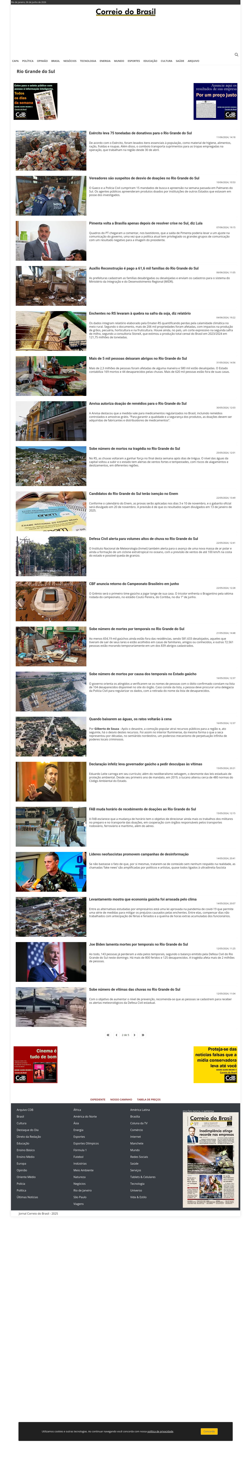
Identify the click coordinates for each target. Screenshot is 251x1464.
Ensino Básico (26, 1150)
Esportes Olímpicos (86, 1143)
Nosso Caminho (121, 1099)
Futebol (78, 1157)
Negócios (69, 61)
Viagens (78, 1204)
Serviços (135, 1170)
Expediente (97, 1099)
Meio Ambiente (83, 1170)
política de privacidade (160, 1431)
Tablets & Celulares (143, 1177)
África (77, 1110)
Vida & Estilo (138, 1197)
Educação (150, 61)
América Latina (140, 1110)
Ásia (76, 1123)
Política (28, 61)
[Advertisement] (125, 36)
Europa (21, 1163)
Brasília (135, 1116)
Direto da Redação (29, 1137)
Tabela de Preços (149, 1099)
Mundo (119, 61)
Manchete (136, 1143)
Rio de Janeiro (82, 1190)
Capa (15, 61)
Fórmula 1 (80, 1150)
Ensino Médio (26, 1157)
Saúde (180, 61)
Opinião (42, 61)
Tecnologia (88, 61)
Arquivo (193, 61)
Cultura (166, 61)
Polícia (21, 1184)
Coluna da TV (139, 1123)
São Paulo (79, 1197)
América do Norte (85, 1116)
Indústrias (80, 1163)
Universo (136, 1190)
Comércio (136, 1130)
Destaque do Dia (28, 1130)
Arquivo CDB (25, 1110)
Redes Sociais (139, 1157)
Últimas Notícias (27, 1197)
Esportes (134, 61)
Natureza (79, 1177)
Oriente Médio (26, 1177)
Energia (105, 61)
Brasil (55, 61)
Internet (135, 1137)
